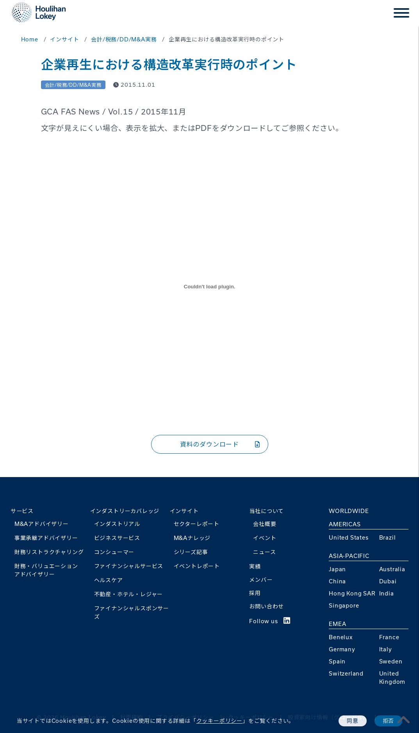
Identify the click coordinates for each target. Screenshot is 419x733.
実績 (255, 566)
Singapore (344, 605)
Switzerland (346, 673)
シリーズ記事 (191, 552)
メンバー (260, 579)
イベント (264, 538)
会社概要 (264, 523)
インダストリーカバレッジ (125, 511)
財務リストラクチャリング (49, 552)
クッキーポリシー (219, 720)
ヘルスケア (108, 580)
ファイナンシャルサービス (129, 566)
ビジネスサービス (117, 538)
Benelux (341, 637)
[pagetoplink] (403, 719)
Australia (392, 569)
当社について (266, 511)
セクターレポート (196, 523)
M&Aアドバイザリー (41, 523)
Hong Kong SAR (352, 593)
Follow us (270, 621)
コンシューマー (114, 552)
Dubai (388, 581)
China (337, 581)
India (386, 593)
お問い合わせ (266, 606)
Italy (385, 649)
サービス (22, 511)
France (389, 637)
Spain (337, 661)
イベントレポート (197, 566)
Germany (342, 649)
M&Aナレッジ (192, 538)
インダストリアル (117, 523)
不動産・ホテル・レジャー (128, 594)
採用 (255, 593)
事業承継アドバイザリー (46, 538)
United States (348, 537)
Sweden (391, 661)
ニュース (264, 552)
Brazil (387, 537)
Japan (337, 569)
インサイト (184, 511)
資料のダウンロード (220, 444)
